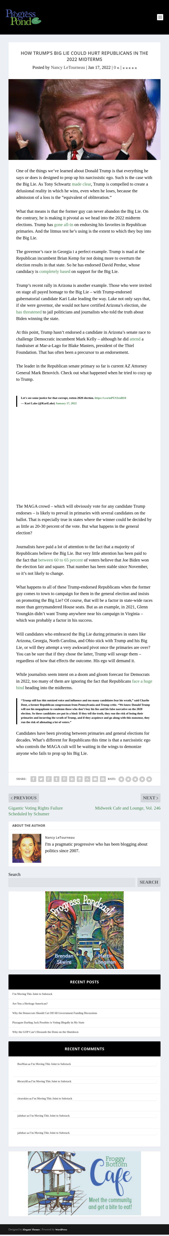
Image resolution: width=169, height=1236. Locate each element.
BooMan (22, 1065)
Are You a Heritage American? (30, 1005)
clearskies (23, 1099)
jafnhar (21, 1117)
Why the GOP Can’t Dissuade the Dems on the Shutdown (45, 1033)
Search (14, 875)
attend (135, 340)
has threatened (29, 313)
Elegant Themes (31, 1230)
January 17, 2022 (66, 404)
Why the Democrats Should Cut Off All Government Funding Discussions (54, 1014)
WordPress (61, 1230)
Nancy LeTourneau (68, 68)
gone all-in (63, 226)
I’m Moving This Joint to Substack (32, 995)
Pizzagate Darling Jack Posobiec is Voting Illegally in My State (48, 1023)
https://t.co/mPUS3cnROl (110, 399)
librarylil (22, 1082)
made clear (81, 185)
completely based (54, 273)
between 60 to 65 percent (60, 561)
